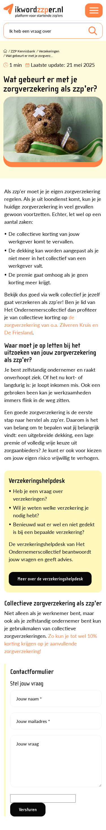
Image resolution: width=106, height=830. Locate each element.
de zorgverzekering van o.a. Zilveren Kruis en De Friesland (51, 325)
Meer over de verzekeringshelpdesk (50, 579)
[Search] (53, 31)
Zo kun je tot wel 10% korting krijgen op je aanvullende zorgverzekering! (50, 643)
